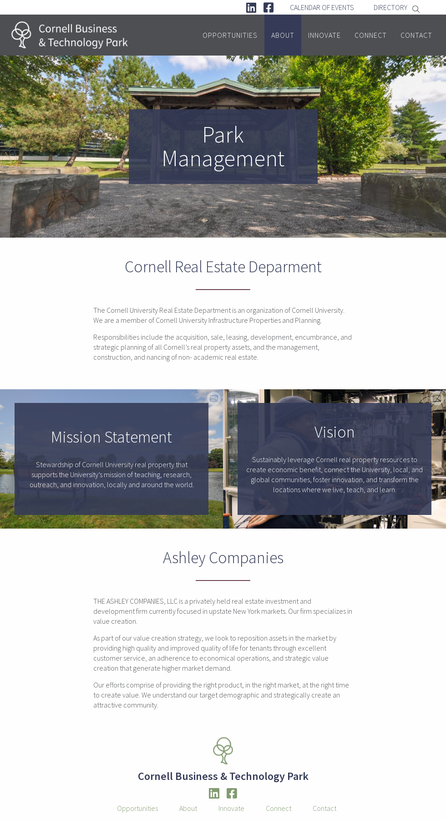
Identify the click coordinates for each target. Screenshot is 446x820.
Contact (416, 35)
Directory (390, 7)
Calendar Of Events (322, 7)
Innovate (324, 35)
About (282, 35)
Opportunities (230, 35)
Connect (371, 35)
